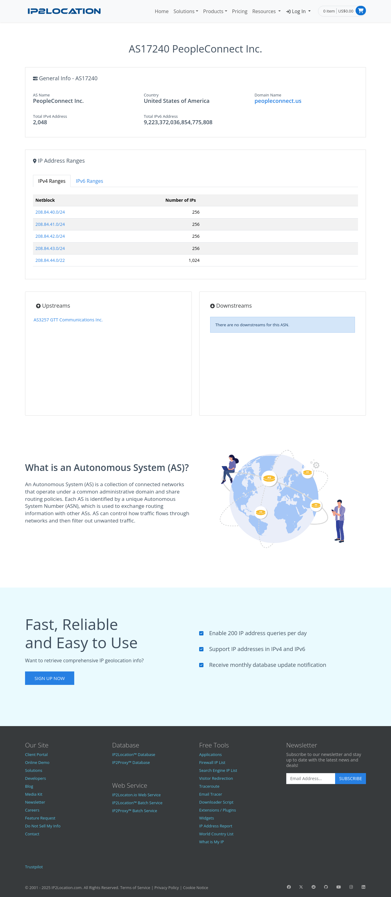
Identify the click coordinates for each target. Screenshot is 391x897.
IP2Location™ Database (133, 754)
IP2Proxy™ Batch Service (134, 810)
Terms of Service (135, 887)
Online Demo (37, 762)
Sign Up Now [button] (50, 678)
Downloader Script (216, 802)
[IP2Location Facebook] (288, 887)
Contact (32, 834)
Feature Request (40, 818)
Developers (35, 778)
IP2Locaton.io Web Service (136, 795)
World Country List (216, 834)
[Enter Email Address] (310, 778)
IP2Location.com (67, 887)
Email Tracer (210, 794)
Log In (296, 11)
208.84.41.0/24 (50, 224)
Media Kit (33, 794)
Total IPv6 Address (161, 116)
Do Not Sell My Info (42, 826)
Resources (264, 11)
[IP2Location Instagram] (351, 887)
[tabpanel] (195, 232)
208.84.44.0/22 (50, 260)
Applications (210, 754)
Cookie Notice (195, 887)
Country (151, 95)
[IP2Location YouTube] (338, 887)
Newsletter (35, 802)
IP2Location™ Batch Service (137, 802)
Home (162, 11)
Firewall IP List (212, 762)
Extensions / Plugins (217, 810)
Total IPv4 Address (50, 116)
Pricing (239, 11)
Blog (29, 786)
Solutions (184, 11)
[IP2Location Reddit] (313, 887)
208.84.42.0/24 (50, 236)
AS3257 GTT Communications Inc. (68, 320)
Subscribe (350, 778)
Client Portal (36, 754)
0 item (329, 11)
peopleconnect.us (277, 100)
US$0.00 (345, 11)
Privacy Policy (167, 887)
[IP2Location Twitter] (301, 887)
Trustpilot (34, 867)
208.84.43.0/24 (50, 248)
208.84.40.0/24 (50, 212)
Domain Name (267, 95)
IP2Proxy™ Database (131, 762)
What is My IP (211, 842)
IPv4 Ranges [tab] (51, 181)
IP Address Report (215, 826)
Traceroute (209, 786)
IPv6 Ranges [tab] (89, 181)
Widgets (206, 818)
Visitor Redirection (216, 778)
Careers (32, 810)
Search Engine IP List (218, 770)
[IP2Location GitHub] (325, 887)
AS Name (41, 95)
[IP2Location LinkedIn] (363, 887)
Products (213, 11)
